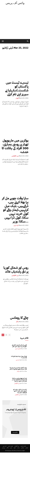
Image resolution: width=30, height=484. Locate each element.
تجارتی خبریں (17, 348)
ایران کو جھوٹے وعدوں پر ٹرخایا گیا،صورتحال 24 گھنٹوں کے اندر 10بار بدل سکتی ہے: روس (19, 379)
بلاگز (17, 321)
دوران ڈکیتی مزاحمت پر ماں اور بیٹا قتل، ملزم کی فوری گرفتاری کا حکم (18, 368)
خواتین (26, 447)
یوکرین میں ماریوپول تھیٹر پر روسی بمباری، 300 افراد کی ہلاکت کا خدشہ (15, 146)
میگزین (22, 447)
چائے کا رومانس (19, 317)
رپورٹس (3, 447)
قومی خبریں (10, 446)
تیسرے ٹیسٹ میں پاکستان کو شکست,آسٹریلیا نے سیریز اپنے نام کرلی (16, 88)
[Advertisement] (15, 23)
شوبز (11, 447)
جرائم (18, 371)
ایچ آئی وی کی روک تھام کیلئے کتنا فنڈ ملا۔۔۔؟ (19, 357)
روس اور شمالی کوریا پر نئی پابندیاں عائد (15, 269)
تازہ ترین (16, 225)
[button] (28, 41)
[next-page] (9, 335)
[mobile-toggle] (2, 41)
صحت (18, 447)
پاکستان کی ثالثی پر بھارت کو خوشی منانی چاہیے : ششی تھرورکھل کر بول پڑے (20, 391)
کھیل (17, 98)
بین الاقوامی (15, 156)
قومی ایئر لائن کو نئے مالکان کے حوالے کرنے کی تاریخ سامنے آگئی (19, 345)
